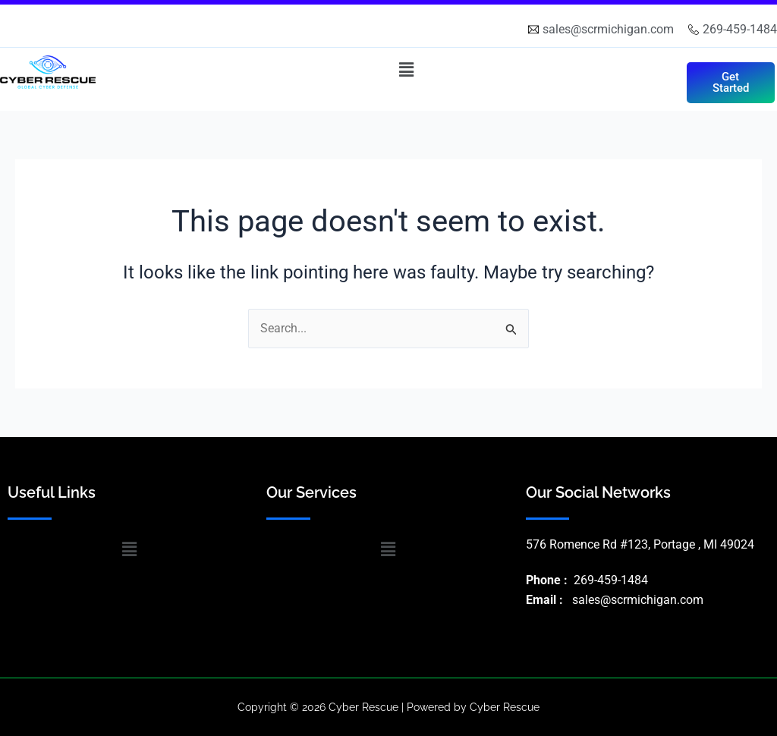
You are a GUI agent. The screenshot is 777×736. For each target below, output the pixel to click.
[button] (406, 69)
